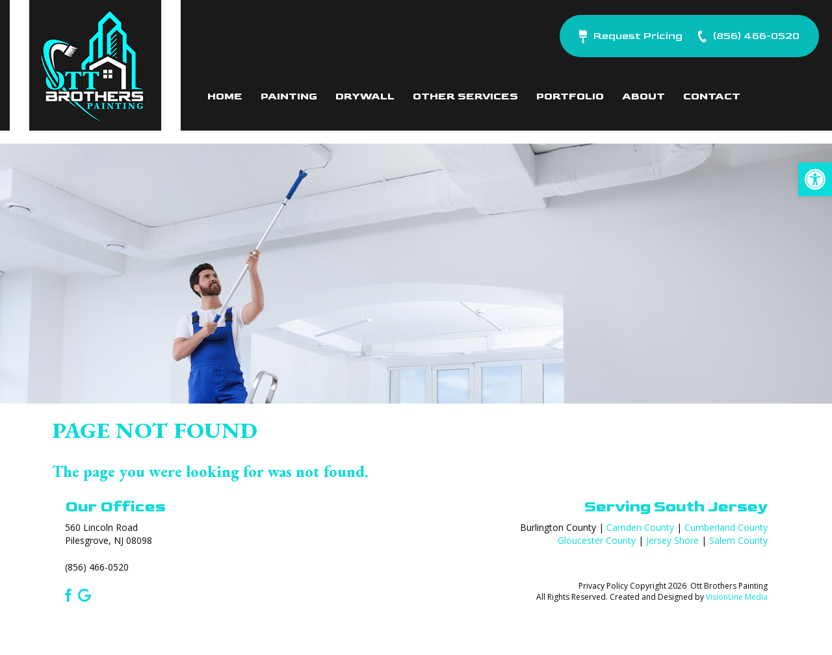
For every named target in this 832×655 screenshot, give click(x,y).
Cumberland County (726, 527)
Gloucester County (597, 540)
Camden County (640, 527)
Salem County (738, 540)
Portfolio (570, 96)
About (643, 96)
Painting (289, 96)
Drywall (365, 96)
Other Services (465, 96)
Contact (711, 96)
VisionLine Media (737, 596)
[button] (815, 179)
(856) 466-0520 (97, 567)
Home (224, 96)
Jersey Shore (672, 540)
